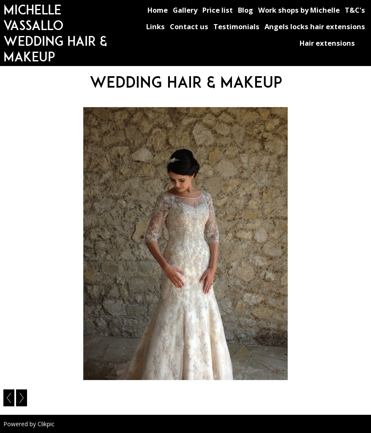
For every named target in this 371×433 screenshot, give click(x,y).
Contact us (189, 26)
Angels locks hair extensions (315, 26)
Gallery (185, 10)
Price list (217, 10)
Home (157, 10)
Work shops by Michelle (299, 10)
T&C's (355, 10)
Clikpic (46, 424)
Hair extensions (327, 43)
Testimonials (236, 26)
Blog (245, 10)
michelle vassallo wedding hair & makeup (55, 33)
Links (155, 26)
